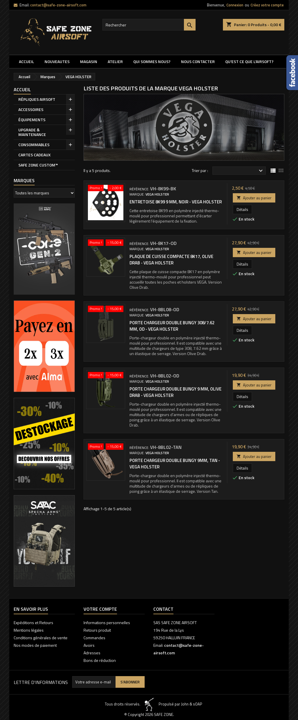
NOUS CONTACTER (198, 61)
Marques (24, 180)
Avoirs (89, 645)
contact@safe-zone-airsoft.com (58, 5)
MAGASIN (88, 61)
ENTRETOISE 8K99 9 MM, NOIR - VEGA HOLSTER (176, 201)
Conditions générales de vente (41, 638)
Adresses (92, 653)
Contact (163, 609)
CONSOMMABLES (33, 145)
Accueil (26, 61)
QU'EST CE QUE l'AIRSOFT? (249, 61)
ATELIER (115, 61)
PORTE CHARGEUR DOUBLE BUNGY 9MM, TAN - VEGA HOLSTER (175, 463)
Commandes (94, 638)
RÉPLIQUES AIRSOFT (36, 99)
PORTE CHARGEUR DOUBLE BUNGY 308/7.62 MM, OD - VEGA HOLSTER (172, 325)
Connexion (234, 5)
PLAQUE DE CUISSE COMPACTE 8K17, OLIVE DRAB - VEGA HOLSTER (171, 259)
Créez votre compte (267, 5)
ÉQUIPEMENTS (31, 120)
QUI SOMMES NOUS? (152, 61)
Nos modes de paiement (35, 645)
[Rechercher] (149, 25)
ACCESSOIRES (30, 109)
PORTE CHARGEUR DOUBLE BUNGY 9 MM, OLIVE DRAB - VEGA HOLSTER (175, 392)
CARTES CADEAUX (34, 155)
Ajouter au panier (254, 198)
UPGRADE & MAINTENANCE (32, 132)
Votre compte (100, 609)
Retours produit (97, 630)
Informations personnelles (107, 622)
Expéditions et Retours (33, 622)
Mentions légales (29, 630)
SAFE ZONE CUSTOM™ (38, 165)
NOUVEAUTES (57, 61)
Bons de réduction (100, 660)
